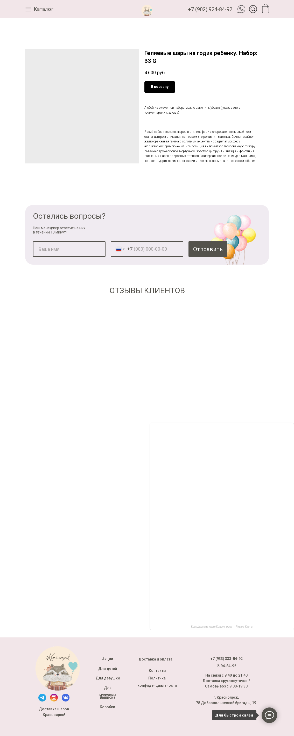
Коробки (107, 707)
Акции (107, 659)
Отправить (208, 249)
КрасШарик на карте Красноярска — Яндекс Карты (222, 626)
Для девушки (108, 678)
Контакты (157, 671)
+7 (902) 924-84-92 (210, 9)
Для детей (107, 668)
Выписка (107, 697)
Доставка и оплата (155, 659)
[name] (69, 249)
